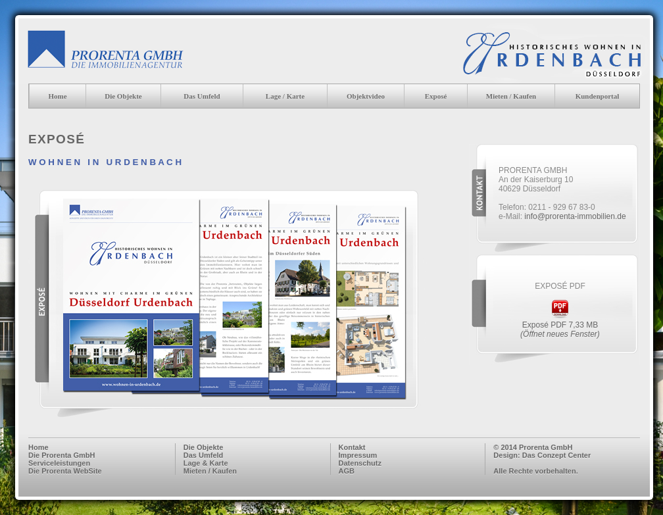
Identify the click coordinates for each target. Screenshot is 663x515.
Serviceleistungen (59, 463)
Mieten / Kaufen (511, 96)
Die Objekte (123, 96)
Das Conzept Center (556, 455)
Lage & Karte (206, 463)
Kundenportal (598, 96)
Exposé (436, 96)
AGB (347, 471)
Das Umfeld (204, 455)
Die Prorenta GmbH (61, 455)
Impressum (358, 455)
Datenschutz (360, 463)
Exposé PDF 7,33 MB (560, 329)
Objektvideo (366, 96)
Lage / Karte (285, 96)
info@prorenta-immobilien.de (575, 216)
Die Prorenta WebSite (65, 471)
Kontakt (352, 447)
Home (57, 96)
